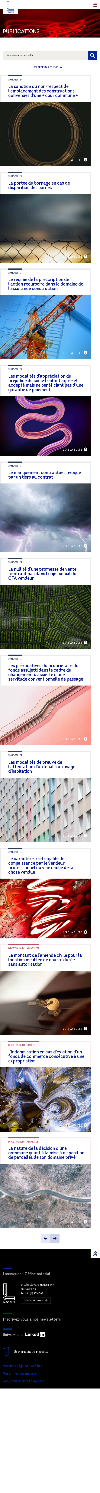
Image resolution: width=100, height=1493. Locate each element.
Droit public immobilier (23, 1027)
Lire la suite (84, 168)
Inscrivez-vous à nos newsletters (32, 1424)
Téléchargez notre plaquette (25, 1456)
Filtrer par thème (46, 67)
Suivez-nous (24, 1439)
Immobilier (15, 80)
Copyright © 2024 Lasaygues (23, 1486)
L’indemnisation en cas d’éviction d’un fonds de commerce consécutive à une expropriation (46, 1144)
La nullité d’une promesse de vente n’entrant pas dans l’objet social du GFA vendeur (47, 617)
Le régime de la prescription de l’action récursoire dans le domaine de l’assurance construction (49, 302)
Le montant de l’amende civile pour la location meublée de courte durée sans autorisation (46, 1038)
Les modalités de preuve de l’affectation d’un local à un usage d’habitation (48, 826)
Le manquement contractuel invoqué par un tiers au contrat (48, 510)
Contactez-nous (36, 1405)
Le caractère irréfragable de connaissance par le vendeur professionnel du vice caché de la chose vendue (50, 933)
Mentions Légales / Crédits (22, 1470)
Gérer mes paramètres (20, 1478)
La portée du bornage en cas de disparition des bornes (50, 194)
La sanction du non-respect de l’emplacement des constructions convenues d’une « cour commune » (43, 91)
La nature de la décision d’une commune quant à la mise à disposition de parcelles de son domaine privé (48, 1249)
